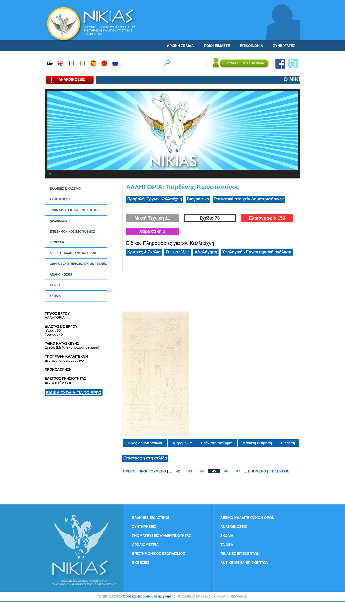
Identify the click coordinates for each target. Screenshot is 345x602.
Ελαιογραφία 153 (267, 218)
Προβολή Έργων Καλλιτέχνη (154, 199)
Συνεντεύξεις (178, 252)
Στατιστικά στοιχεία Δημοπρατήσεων (249, 199)
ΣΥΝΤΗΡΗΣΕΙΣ (60, 199)
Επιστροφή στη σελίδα (145, 458)
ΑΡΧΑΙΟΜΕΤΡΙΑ (61, 221)
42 (178, 471)
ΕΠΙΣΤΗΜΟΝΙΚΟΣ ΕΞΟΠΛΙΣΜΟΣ (72, 231)
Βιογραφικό (198, 199)
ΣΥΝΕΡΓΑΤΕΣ (284, 46)
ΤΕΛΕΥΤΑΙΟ (279, 471)
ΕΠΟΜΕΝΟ (257, 471)
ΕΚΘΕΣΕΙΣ (57, 242)
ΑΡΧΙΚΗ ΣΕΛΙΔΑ (180, 46)
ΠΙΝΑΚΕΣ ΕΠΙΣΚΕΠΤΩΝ (240, 554)
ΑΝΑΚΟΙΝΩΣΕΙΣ (61, 274)
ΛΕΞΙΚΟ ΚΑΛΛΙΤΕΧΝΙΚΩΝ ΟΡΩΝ (73, 253)
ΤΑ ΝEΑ (55, 285)
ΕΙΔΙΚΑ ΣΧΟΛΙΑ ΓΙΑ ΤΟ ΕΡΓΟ (74, 393)
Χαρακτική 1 (152, 231)
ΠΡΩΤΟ (129, 471)
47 (238, 471)
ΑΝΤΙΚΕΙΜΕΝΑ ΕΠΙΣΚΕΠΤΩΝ (244, 563)
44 (202, 471)
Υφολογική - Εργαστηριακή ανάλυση (256, 252)
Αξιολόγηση (206, 252)
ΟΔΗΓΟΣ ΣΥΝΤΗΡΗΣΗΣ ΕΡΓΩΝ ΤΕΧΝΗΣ (78, 264)
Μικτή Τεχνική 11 (152, 218)
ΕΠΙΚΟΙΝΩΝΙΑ (251, 46)
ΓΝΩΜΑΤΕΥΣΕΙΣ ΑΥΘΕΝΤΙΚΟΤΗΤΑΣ (75, 210)
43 (190, 471)
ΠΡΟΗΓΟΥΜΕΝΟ (152, 471)
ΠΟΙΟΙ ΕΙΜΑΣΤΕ (217, 46)
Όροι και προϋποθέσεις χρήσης (149, 596)
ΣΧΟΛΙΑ (55, 296)
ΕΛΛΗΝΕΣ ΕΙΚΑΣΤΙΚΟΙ (66, 188)
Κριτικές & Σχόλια (144, 252)
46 (226, 471)
